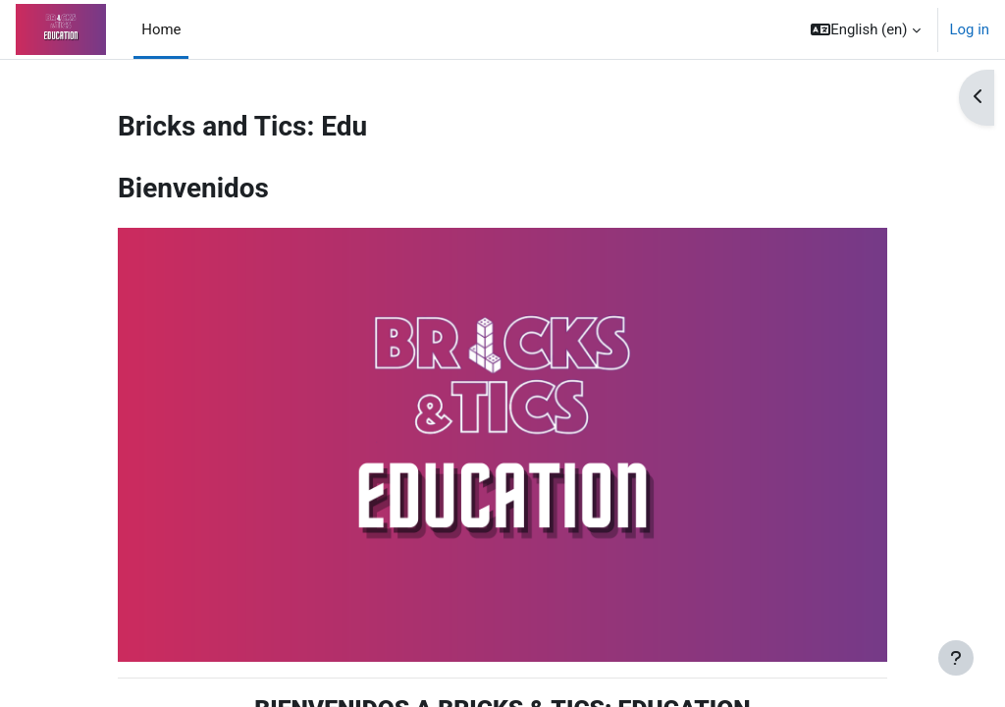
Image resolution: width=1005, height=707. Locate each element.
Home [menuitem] (161, 29)
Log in (969, 29)
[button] (865, 29)
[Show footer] (956, 658)
